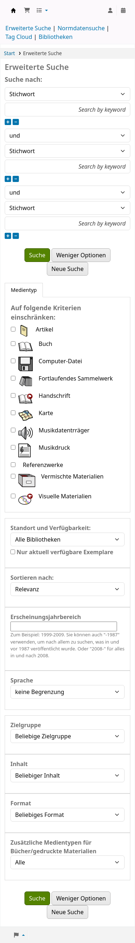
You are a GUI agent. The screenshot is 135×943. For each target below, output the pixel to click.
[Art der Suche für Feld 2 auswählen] (67, 151)
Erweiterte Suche (28, 28)
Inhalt (19, 764)
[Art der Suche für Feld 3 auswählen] (67, 208)
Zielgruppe (25, 725)
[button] (27, 10)
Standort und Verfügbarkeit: (50, 528)
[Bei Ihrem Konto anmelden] (110, 10)
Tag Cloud (18, 37)
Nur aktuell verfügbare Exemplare (61, 552)
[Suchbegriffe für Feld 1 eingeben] (67, 109)
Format (20, 803)
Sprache (21, 680)
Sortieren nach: (32, 578)
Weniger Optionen (81, 255)
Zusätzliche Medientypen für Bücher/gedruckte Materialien (53, 847)
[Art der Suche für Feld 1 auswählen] (67, 94)
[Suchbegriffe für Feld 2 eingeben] (67, 166)
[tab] (24, 290)
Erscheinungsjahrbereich (45, 617)
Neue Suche (67, 269)
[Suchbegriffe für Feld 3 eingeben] (67, 223)
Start (9, 53)
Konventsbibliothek (13, 10)
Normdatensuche (81, 28)
